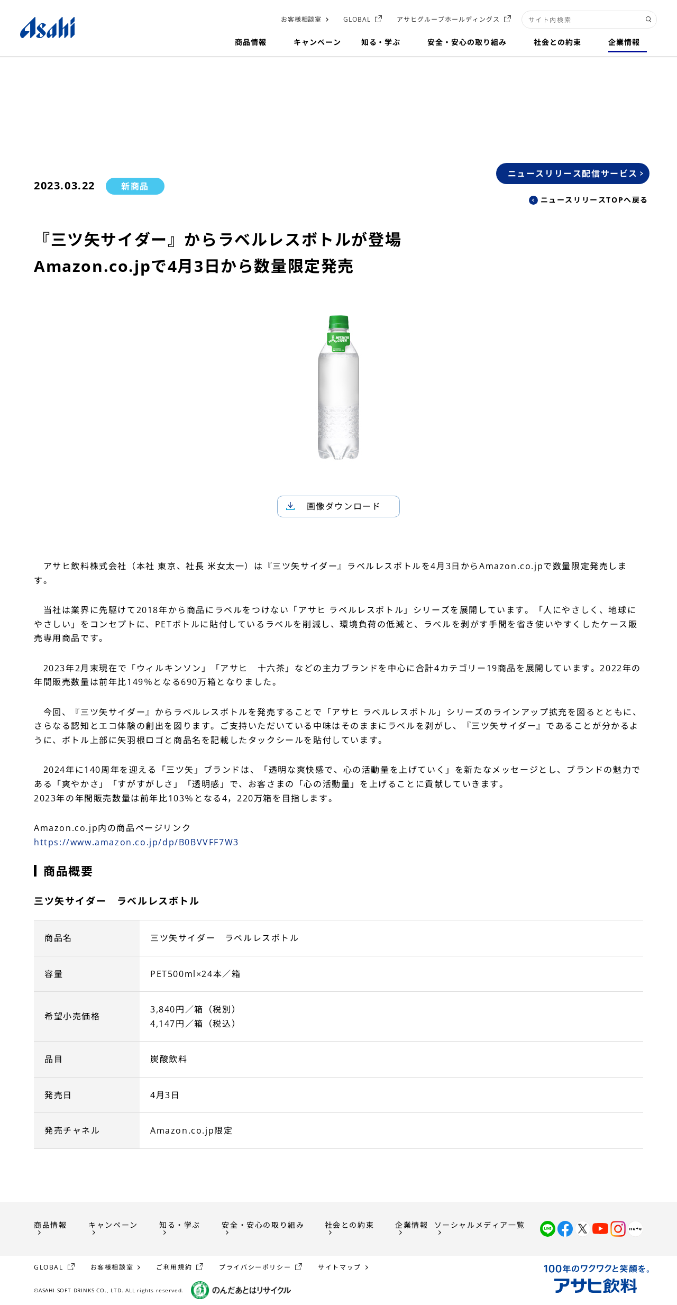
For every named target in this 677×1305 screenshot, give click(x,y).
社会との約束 (349, 1225)
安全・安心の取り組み (263, 1225)
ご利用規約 (174, 1267)
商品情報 (50, 1225)
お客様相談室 (301, 19)
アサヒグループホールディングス (448, 19)
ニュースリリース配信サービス (573, 173)
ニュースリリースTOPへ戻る (594, 200)
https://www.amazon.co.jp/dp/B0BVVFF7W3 (136, 842)
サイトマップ (339, 1267)
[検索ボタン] (649, 19)
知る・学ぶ (179, 1225)
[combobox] (589, 20)
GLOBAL (357, 19)
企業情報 (411, 1225)
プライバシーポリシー (255, 1267)
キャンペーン (113, 1225)
